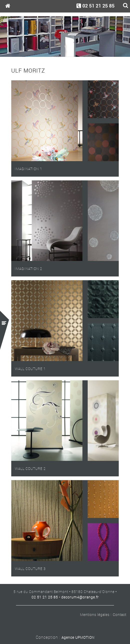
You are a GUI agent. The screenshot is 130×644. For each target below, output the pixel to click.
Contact (119, 614)
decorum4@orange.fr (80, 597)
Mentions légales (95, 614)
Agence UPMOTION (78, 637)
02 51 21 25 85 (45, 597)
